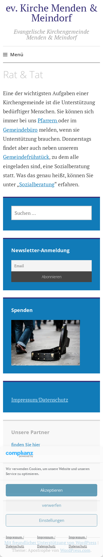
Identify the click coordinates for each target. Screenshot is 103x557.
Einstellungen (51, 520)
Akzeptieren (51, 490)
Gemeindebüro (20, 129)
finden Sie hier (25, 444)
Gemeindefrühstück (26, 156)
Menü (16, 54)
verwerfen (51, 505)
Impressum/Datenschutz (39, 399)
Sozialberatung (36, 184)
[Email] (51, 265)
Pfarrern (48, 120)
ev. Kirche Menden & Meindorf (52, 12)
